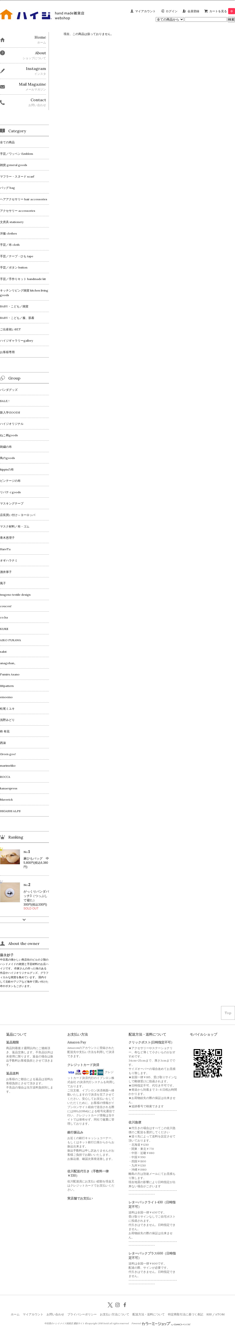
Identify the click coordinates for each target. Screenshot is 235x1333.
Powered (161, 1323)
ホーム (15, 1314)
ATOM (219, 1314)
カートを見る (222, 11)
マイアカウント (145, 11)
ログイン (171, 11)
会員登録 (193, 11)
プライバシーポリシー (82, 1314)
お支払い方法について (114, 1314)
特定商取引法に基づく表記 (185, 1314)
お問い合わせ (55, 1314)
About (40, 52)
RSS (209, 1314)
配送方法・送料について (148, 1314)
